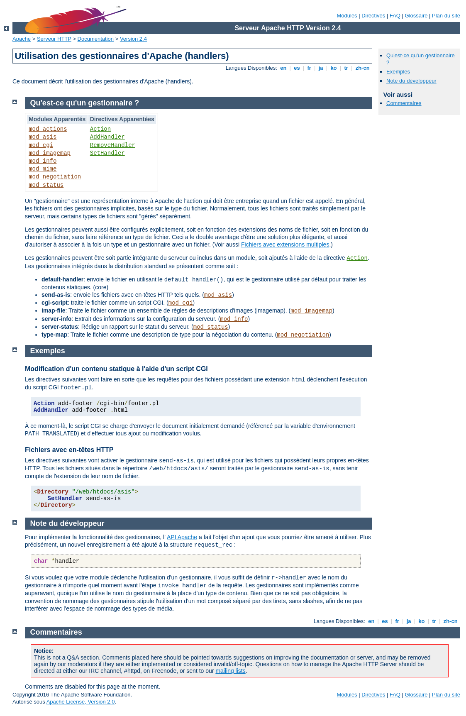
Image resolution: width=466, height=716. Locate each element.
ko (333, 68)
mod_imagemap (50, 153)
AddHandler (107, 137)
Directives (373, 15)
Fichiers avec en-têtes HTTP (69, 449)
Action (100, 129)
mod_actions (48, 129)
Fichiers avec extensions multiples (285, 244)
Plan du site (446, 15)
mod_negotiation (55, 177)
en (283, 68)
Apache (21, 39)
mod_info (42, 161)
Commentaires (404, 103)
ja (320, 68)
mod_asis (42, 137)
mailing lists (230, 670)
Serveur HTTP (54, 39)
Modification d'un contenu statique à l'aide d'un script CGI (116, 368)
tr (346, 68)
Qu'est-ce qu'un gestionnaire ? (84, 103)
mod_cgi (41, 145)
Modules (347, 15)
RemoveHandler (112, 145)
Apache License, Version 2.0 (80, 702)
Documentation (96, 39)
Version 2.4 (133, 39)
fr (309, 68)
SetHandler (107, 153)
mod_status (46, 185)
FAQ (395, 15)
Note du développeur (411, 81)
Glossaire (416, 15)
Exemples (398, 71)
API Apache (182, 537)
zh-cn (362, 68)
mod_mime (42, 169)
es (297, 68)
